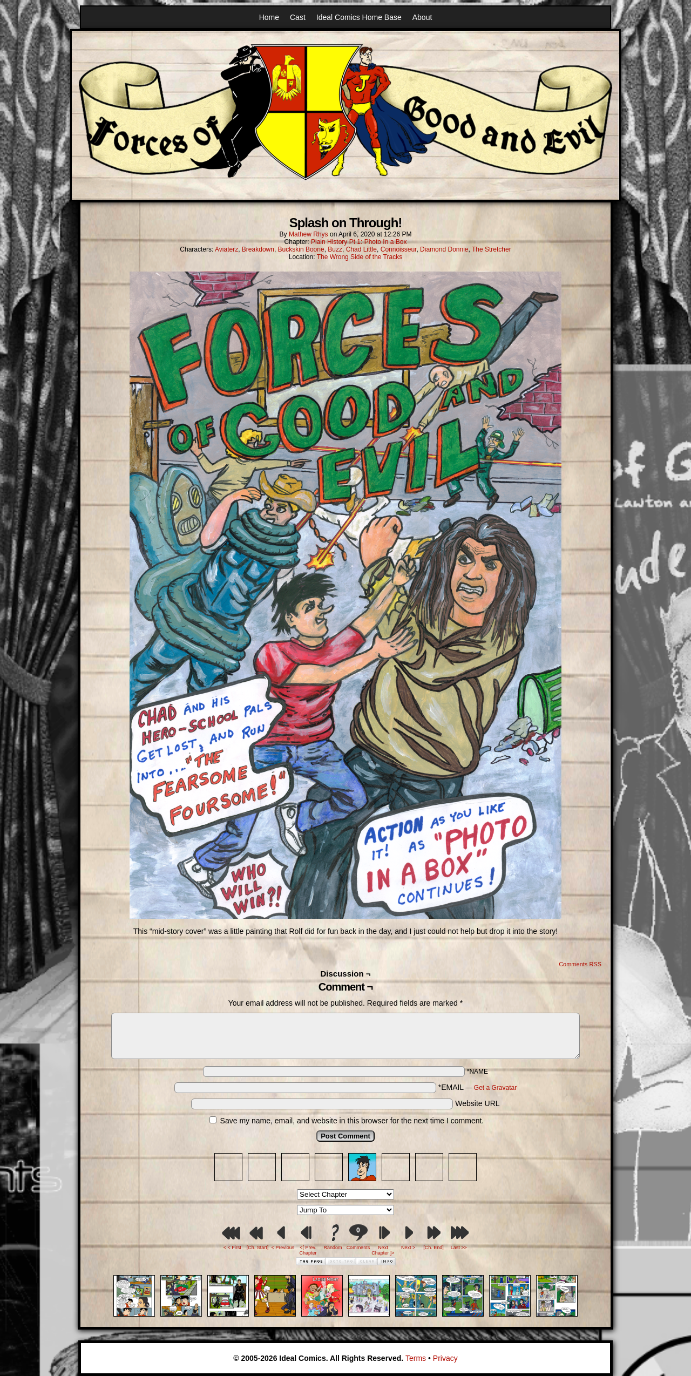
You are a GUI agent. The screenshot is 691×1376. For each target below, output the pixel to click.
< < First (232, 1247)
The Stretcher (491, 249)
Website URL (477, 1103)
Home (269, 17)
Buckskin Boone (301, 249)
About (422, 17)
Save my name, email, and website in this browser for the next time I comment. (352, 1120)
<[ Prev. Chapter (308, 1250)
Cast (298, 17)
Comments (358, 1237)
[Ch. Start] (258, 1247)
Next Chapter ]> (382, 1250)
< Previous (282, 1247)
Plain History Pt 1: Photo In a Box (359, 242)
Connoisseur (399, 249)
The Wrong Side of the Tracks (360, 257)
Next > (408, 1247)
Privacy (445, 1358)
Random (333, 1247)
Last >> (459, 1247)
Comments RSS (580, 964)
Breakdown (258, 249)
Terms (415, 1358)
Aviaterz (226, 249)
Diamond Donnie (444, 249)
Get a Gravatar (495, 1088)
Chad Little (361, 249)
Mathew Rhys (308, 234)
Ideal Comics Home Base (359, 17)
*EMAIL (477, 1087)
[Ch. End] (433, 1247)
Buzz (335, 249)
